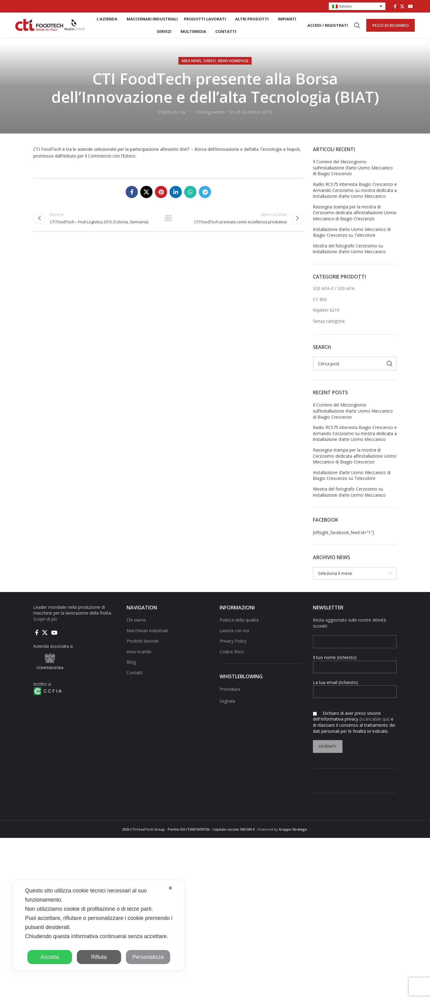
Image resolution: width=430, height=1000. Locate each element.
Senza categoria (329, 327)
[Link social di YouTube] (410, 6)
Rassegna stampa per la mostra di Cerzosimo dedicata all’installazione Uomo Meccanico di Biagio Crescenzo (354, 219)
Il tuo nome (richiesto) (355, 668)
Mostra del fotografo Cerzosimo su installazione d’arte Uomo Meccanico (349, 255)
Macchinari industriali (147, 637)
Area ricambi (139, 658)
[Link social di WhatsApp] (190, 198)
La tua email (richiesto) (355, 693)
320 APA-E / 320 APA (333, 294)
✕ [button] (170, 888)
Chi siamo (136, 626)
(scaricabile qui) (375, 725)
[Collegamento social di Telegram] (205, 198)
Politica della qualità (239, 626)
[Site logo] (50, 28)
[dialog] (99, 925)
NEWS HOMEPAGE (233, 66)
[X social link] (402, 6)
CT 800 (320, 305)
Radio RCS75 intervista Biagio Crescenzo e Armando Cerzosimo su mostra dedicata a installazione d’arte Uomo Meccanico (355, 196)
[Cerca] (357, 29)
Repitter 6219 (326, 316)
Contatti (134, 679)
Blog (131, 668)
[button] (357, 6)
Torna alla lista (168, 225)
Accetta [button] (50, 957)
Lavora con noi (234, 637)
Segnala (227, 707)
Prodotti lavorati (143, 647)
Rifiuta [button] (99, 957)
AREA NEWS (191, 66)
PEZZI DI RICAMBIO (390, 28)
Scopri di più (45, 625)
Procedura (230, 695)
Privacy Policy (233, 647)
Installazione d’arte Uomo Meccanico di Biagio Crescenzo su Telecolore (352, 238)
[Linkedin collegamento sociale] (176, 198)
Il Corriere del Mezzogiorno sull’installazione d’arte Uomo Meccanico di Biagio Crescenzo (353, 174)
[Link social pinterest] (161, 198)
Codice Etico (232, 658)
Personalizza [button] (148, 957)
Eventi (210, 66)
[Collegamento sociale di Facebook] (395, 6)
